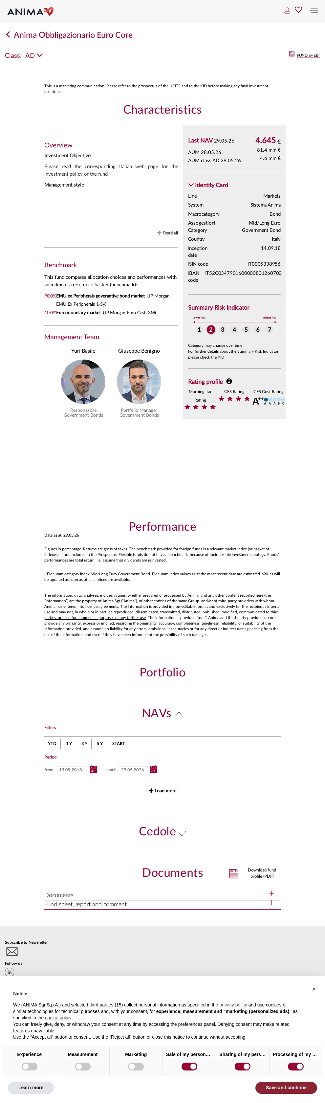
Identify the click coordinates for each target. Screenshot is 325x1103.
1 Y (69, 744)
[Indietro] (8, 35)
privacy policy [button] (233, 1004)
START (118, 744)
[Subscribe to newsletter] (12, 951)
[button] (208, 185)
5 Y (100, 744)
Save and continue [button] (286, 1087)
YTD (52, 744)
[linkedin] (9, 972)
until (111, 770)
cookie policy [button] (58, 1017)
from (49, 770)
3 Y (84, 744)
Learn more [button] (30, 1087)
